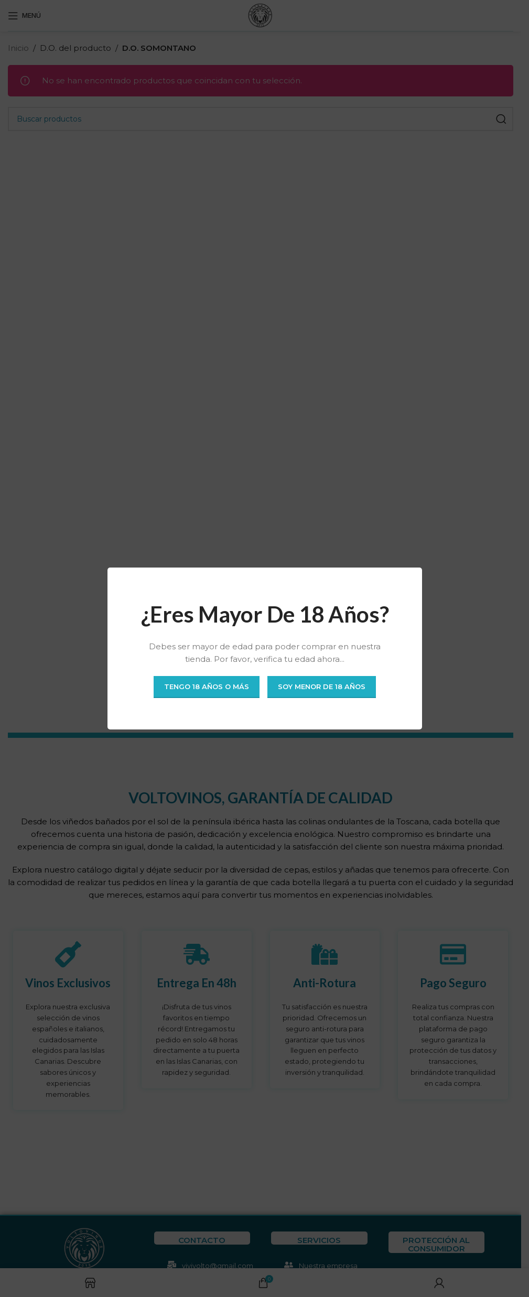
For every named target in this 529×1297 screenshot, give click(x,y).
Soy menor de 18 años (321, 686)
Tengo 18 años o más (206, 686)
